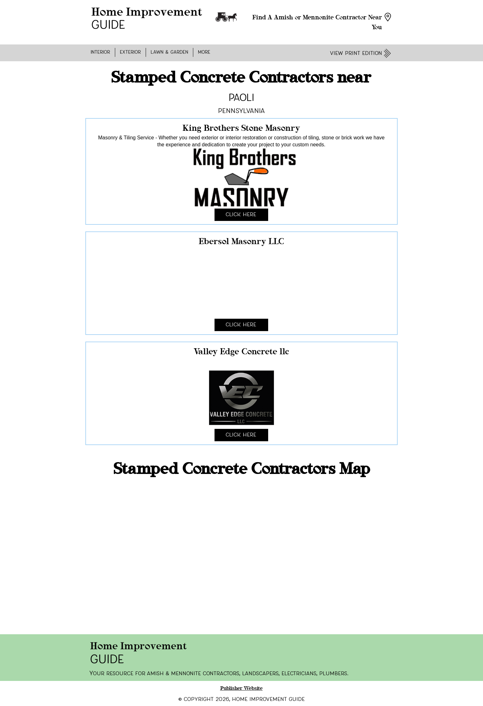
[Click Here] (241, 214)
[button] (100, 52)
